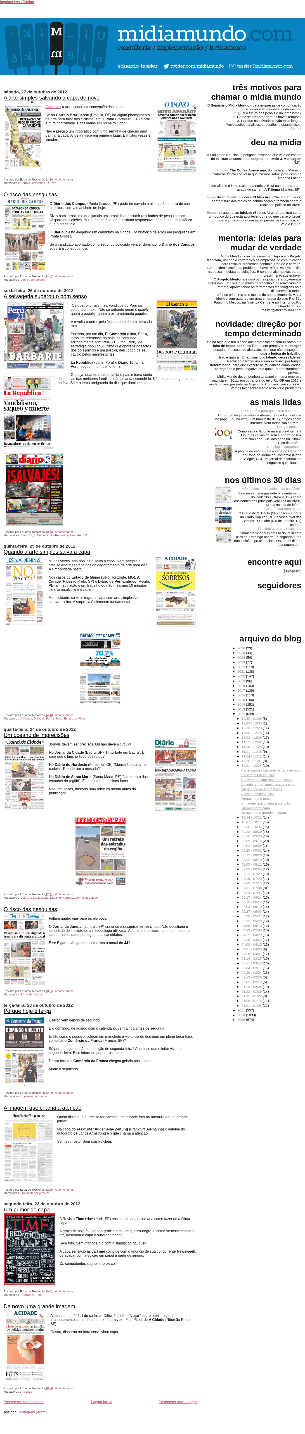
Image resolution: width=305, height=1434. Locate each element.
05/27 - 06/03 (252, 911)
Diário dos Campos (33, 279)
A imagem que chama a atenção (42, 1108)
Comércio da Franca (34, 1096)
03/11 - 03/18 (252, 963)
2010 (241, 1015)
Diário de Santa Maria (35, 897)
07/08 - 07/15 (252, 883)
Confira (295, 128)
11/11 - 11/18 (252, 751)
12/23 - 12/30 (252, 723)
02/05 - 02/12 (252, 982)
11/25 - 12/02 (252, 742)
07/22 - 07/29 (252, 874)
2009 (241, 1019)
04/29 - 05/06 (252, 930)
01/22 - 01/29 (252, 991)
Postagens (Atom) (32, 1412)
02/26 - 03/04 (252, 972)
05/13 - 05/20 (252, 921)
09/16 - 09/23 (252, 836)
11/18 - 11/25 (252, 747)
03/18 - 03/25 (252, 958)
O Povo (51, 183)
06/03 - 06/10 (252, 907)
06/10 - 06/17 (252, 902)
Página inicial (101, 1402)
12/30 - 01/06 (252, 718)
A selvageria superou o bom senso (45, 296)
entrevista (287, 186)
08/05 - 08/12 (252, 864)
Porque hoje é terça (27, 1011)
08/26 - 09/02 (252, 850)
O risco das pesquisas (30, 194)
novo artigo (251, 159)
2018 (241, 686)
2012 (241, 714)
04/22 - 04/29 (252, 935)
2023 (241, 662)
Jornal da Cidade (87, 897)
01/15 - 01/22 (252, 996)
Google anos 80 (289, 427)
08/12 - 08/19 (252, 860)
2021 (241, 671)
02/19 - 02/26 (252, 977)
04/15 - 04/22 (252, 940)
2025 (241, 653)
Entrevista (214, 212)
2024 (241, 657)
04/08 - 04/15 (252, 944)
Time (39, 1294)
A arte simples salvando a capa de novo (51, 98)
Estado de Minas (75, 718)
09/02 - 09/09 (252, 846)
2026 (241, 648)
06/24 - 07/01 (252, 893)
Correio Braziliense (33, 183)
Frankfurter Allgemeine (35, 1193)
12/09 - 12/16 (252, 733)
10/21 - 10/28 (252, 765)
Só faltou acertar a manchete (279, 528)
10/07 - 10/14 (252, 822)
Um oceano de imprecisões (36, 735)
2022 (241, 667)
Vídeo (211, 197)
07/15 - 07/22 (252, 879)
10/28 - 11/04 (252, 761)
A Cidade (26, 718)
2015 (241, 700)
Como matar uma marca (282, 508)
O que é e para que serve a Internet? (273, 411)
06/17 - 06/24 (252, 897)
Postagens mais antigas (178, 1402)
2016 (241, 695)
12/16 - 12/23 (252, 728)
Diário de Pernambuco (48, 718)
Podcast (222, 170)
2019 (241, 681)
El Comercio (42, 535)
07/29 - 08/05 (252, 869)
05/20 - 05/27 (252, 916)
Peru (73, 535)
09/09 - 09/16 (252, 841)
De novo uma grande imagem (39, 1306)
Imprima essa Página (17, 2)
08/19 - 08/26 (252, 855)
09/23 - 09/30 (252, 831)
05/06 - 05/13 (252, 926)
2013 (241, 709)
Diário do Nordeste (62, 897)
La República (59, 535)
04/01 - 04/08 (252, 949)
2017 (241, 690)
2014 (241, 704)
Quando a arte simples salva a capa (47, 552)
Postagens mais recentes (24, 1402)
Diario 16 (26, 535)
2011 (241, 1010)
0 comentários (64, 179)
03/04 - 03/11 (252, 968)
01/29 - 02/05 (252, 987)
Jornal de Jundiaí (32, 994)
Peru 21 (82, 535)
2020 (241, 676)
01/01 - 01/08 (252, 1005)
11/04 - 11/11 (252, 756)
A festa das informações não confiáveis (271, 489)
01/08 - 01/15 (252, 1001)
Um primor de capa (27, 1209)
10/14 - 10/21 (252, 817)
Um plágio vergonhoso (284, 447)
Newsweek (28, 1294)
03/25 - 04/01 (252, 954)
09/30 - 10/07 (252, 827)
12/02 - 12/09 (252, 737)
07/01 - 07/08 (252, 888)
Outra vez (53, 107)
